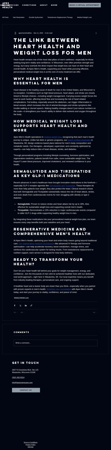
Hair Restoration (18, 17)
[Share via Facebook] (15, 305)
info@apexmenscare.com (22, 383)
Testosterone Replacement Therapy (60, 17)
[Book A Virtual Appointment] (85, 5)
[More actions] (96, 33)
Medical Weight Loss (84, 17)
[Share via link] (31, 305)
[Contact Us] (26, 390)
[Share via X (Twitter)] (20, 305)
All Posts (5, 17)
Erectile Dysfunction (36, 17)
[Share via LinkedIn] (26, 305)
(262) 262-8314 (18, 377)
